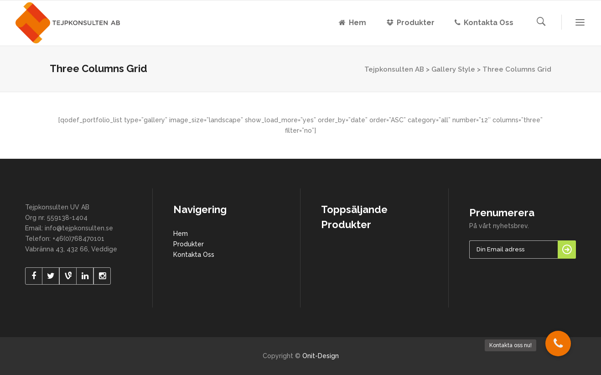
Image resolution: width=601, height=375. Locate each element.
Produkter (188, 244)
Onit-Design (320, 355)
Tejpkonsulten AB (394, 69)
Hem (180, 233)
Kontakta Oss (193, 254)
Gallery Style (453, 69)
